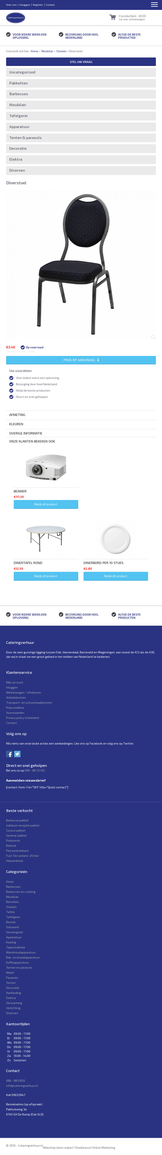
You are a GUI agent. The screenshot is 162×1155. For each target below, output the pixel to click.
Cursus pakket (16, 830)
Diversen (17, 170)
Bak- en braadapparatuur (23, 957)
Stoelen (61, 51)
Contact (50, 4)
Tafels (10, 912)
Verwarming (14, 1003)
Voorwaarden (15, 712)
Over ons (11, 4)
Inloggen (24, 4)
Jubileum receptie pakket (22, 825)
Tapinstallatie (15, 947)
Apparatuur (19, 126)
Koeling (11, 942)
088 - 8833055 (15, 1080)
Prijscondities (15, 707)
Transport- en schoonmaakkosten (29, 702)
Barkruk (11, 845)
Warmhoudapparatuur (21, 952)
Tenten (11, 982)
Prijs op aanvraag (81, 360)
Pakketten (18, 83)
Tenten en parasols (19, 967)
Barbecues (18, 93)
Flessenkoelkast (17, 850)
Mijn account (14, 682)
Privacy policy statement (22, 717)
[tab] (81, 414)
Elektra (15, 159)
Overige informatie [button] (25, 433)
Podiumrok (13, 840)
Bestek (11, 922)
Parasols (12, 977)
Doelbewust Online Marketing (95, 1147)
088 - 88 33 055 (35, 770)
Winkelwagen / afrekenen (23, 692)
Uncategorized (22, 72)
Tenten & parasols (25, 137)
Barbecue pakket (17, 820)
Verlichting (13, 1008)
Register (38, 4)
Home (34, 51)
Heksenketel (14, 860)
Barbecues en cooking (20, 891)
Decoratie (18, 148)
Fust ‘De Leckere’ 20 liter (22, 855)
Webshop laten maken (58, 1147)
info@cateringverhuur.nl (22, 1085)
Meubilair (47, 51)
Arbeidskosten (16, 697)
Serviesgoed (14, 932)
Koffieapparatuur (17, 962)
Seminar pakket (16, 835)
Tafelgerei (18, 115)
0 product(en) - (132, 16)
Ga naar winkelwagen (132, 19)
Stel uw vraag (81, 62)
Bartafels (12, 902)
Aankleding (13, 993)
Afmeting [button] (17, 415)
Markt (10, 972)
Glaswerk (12, 927)
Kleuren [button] (16, 424)
